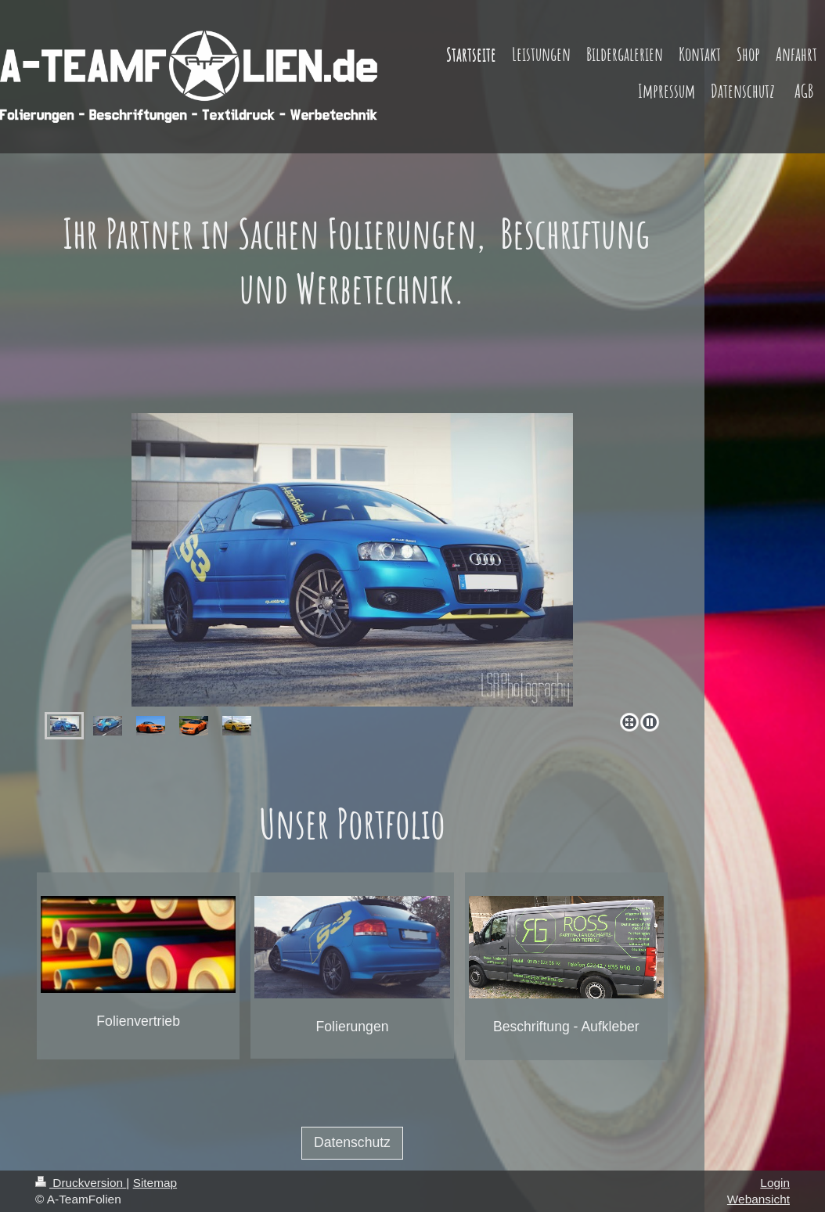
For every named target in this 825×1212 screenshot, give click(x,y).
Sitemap (155, 1182)
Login (775, 1182)
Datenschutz (352, 1142)
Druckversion (80, 1182)
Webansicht (758, 1199)
